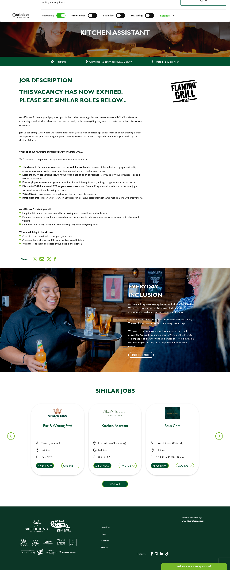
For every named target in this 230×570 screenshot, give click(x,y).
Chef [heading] (117, 425)
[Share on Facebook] (55, 259)
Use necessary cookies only (203, 20)
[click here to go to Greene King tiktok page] (166, 553)
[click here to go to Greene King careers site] (48, 537)
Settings (165, 36)
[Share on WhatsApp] (35, 259)
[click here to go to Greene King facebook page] (151, 553)
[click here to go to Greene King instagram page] (156, 553)
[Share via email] (41, 259)
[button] (59, 468)
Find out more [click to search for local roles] (141, 355)
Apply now (47, 465)
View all (115, 484)
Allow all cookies (203, 8)
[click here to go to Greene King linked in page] (161, 553)
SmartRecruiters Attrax (192, 520)
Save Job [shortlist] (70, 465)
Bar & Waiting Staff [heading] (174, 425)
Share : (25, 259)
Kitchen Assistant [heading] (59, 425)
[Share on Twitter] (49, 259)
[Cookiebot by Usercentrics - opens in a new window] (21, 36)
